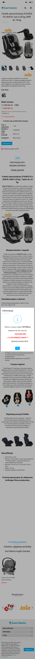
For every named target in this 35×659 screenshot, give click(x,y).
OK (17, 348)
